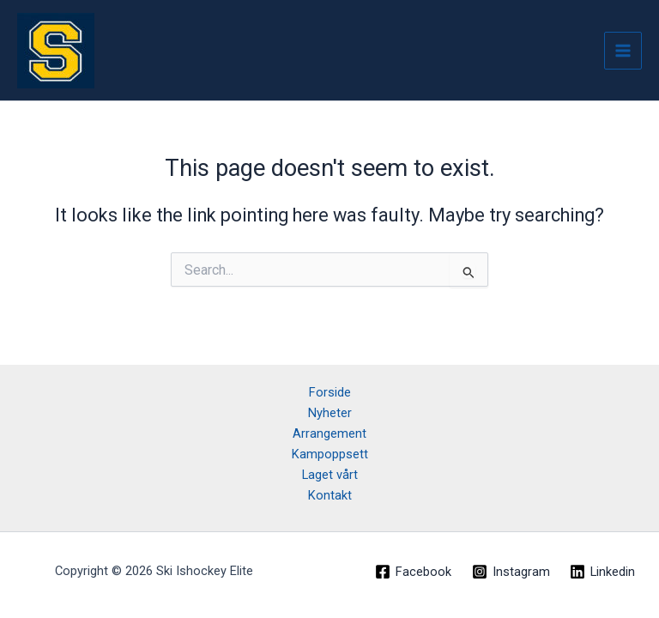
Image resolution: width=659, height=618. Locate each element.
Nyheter (330, 413)
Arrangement (329, 433)
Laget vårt (330, 474)
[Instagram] (511, 571)
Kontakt (330, 495)
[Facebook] (413, 571)
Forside (330, 392)
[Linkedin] (602, 571)
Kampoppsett (330, 454)
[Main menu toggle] (623, 51)
